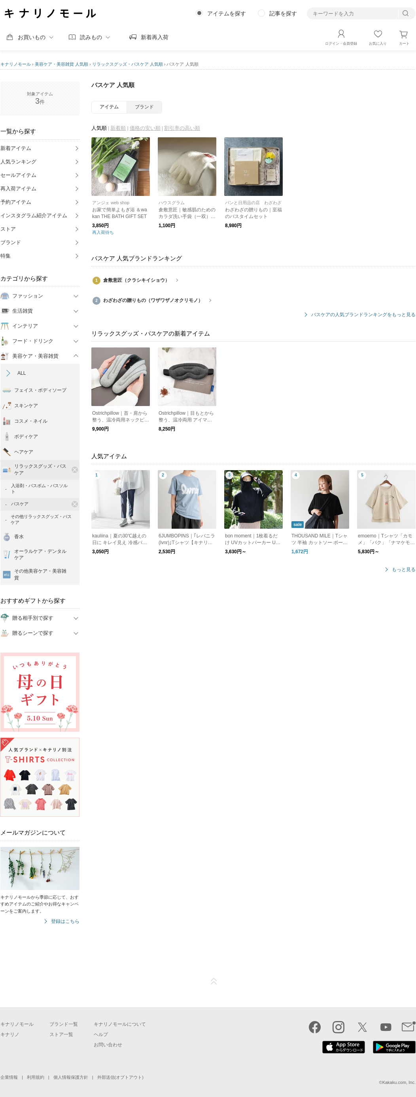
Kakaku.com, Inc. (399, 1082)
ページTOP (214, 981)
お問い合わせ (108, 1045)
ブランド (10, 242)
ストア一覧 (61, 1034)
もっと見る (404, 569)
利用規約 (35, 1077)
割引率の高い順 (182, 128)
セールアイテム (18, 175)
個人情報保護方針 (70, 1077)
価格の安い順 (145, 128)
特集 (5, 256)
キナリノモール (15, 64)
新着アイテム (15, 148)
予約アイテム (15, 202)
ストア (8, 229)
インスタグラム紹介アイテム (33, 215)
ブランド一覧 (63, 1024)
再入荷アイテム (18, 189)
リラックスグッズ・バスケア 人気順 (127, 64)
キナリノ (9, 1034)
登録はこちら (65, 921)
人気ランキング (18, 162)
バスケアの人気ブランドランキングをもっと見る (363, 314)
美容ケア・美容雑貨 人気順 (61, 64)
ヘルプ (101, 1034)
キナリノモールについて (120, 1024)
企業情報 (9, 1077)
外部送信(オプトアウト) (120, 1077)
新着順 (118, 128)
